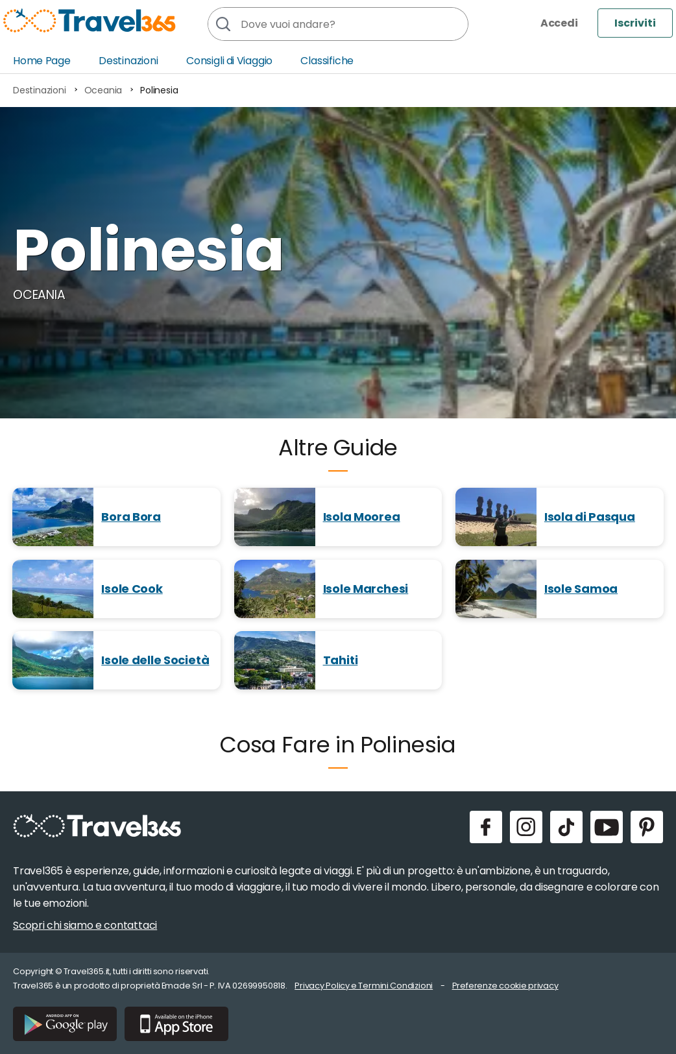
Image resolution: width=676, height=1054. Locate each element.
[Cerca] (222, 24)
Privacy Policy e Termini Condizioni (364, 985)
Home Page (42, 60)
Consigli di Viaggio (229, 60)
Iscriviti (635, 23)
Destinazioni (128, 60)
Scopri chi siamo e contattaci (85, 925)
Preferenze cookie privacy (505, 985)
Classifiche (327, 60)
